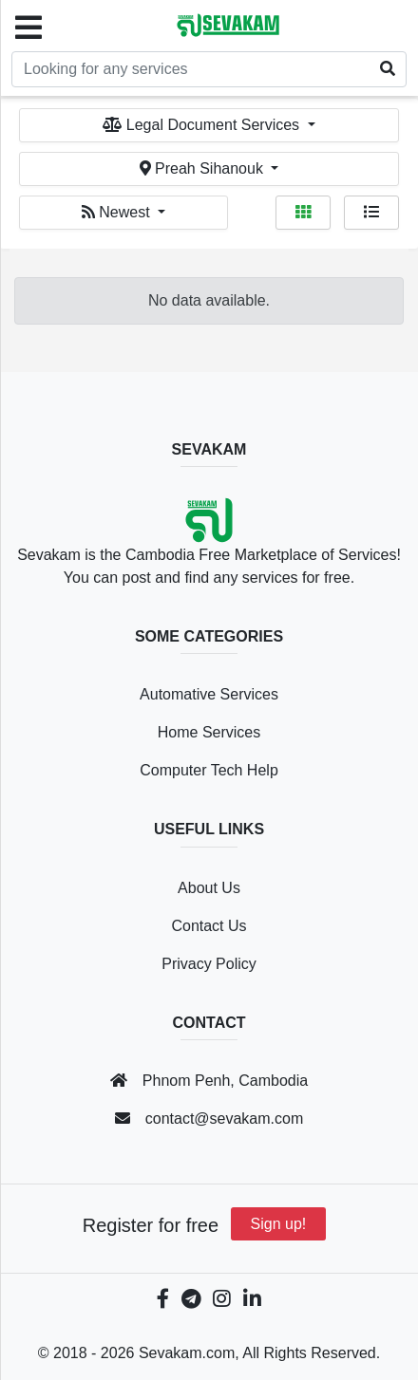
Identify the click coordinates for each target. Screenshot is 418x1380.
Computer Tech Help (209, 770)
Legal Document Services (203, 125)
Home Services (209, 732)
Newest (118, 212)
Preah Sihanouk (204, 168)
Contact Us (208, 926)
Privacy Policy (209, 964)
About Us (209, 888)
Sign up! (279, 1224)
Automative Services (209, 694)
